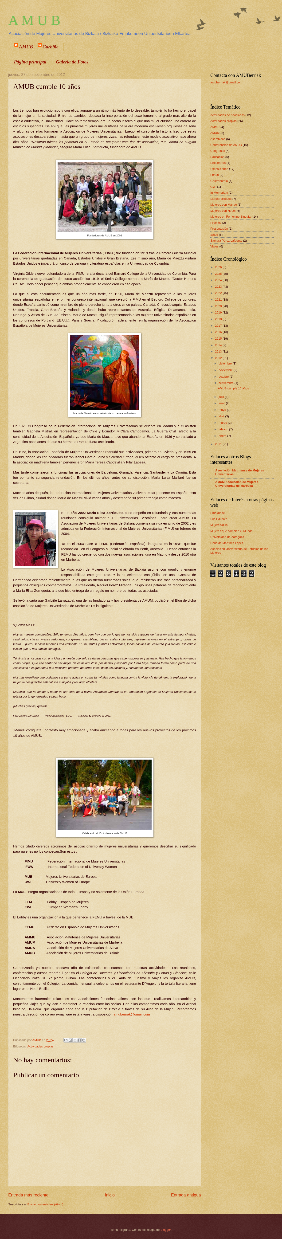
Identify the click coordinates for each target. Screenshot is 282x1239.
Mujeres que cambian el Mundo (231, 531)
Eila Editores (218, 519)
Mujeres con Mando (223, 204)
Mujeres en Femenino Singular (230, 216)
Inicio (110, 1195)
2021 (219, 299)
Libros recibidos (220, 198)
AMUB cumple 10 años (233, 388)
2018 (219, 319)
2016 (219, 332)
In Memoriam (219, 192)
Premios (215, 222)
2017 (219, 325)
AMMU (214, 127)
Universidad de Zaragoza (227, 537)
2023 (219, 286)
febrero (224, 429)
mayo (223, 410)
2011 (219, 444)
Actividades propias (40, 1046)
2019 (219, 312)
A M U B (34, 20)
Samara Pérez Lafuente (226, 240)
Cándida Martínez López (226, 543)
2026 (219, 267)
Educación (217, 157)
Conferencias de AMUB (226, 145)
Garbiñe (51, 46)
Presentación (219, 228)
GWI (213, 186)
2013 (219, 351)
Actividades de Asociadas (227, 115)
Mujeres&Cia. (219, 525)
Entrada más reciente (28, 1195)
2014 (219, 345)
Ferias (214, 174)
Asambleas (217, 139)
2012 (219, 358)
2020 (219, 306)
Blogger (166, 1229)
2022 (219, 293)
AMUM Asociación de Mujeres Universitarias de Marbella (236, 483)
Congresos (217, 151)
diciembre (225, 363)
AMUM (214, 133)
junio (222, 403)
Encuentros (218, 163)
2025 (219, 273)
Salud (214, 234)
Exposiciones (219, 169)
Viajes (214, 246)
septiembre (226, 383)
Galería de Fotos (72, 61)
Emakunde (217, 513)
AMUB (26, 46)
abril (222, 416)
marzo (223, 422)
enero (223, 436)
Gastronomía (219, 181)
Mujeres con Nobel (222, 210)
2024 (219, 280)
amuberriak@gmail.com (132, 1014)
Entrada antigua (186, 1195)
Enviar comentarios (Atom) (45, 1204)
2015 (219, 338)
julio (222, 397)
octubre (224, 376)
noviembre (226, 370)
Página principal (30, 61)
